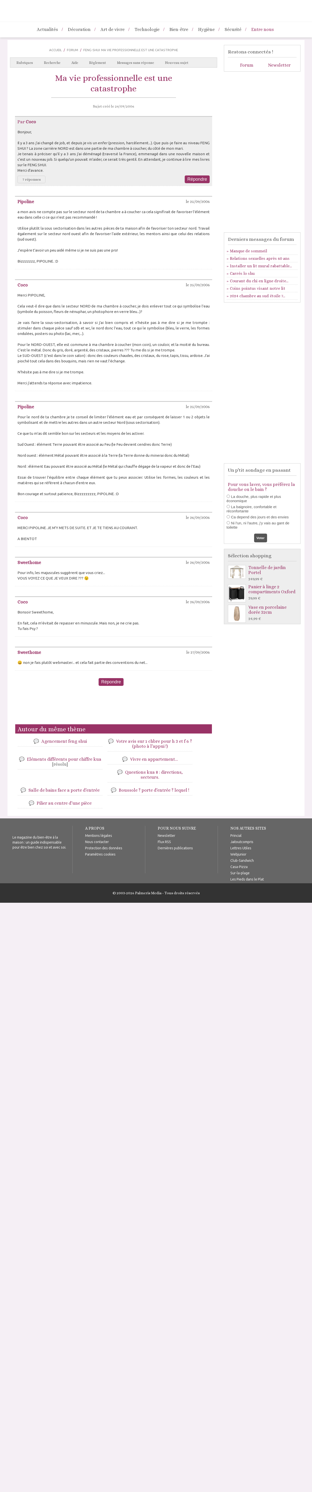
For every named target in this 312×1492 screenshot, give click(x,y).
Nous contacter (97, 842)
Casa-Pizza (239, 867)
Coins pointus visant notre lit (257, 288)
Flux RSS (164, 842)
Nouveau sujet (176, 63)
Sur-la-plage (240, 873)
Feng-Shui (91, 50)
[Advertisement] (113, 707)
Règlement (97, 63)
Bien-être (178, 29)
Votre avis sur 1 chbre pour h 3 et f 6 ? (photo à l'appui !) (154, 744)
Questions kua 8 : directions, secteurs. (154, 775)
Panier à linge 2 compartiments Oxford (263, 592)
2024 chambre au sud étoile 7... (257, 296)
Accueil (55, 50)
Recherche (52, 63)
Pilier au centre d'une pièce (64, 803)
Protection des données (103, 848)
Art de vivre (113, 29)
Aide (74, 63)
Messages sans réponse (135, 63)
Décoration (79, 29)
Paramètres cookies (100, 854)
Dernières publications (175, 848)
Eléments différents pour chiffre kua (64, 762)
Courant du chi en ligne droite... (259, 281)
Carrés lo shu (242, 273)
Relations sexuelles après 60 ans (260, 258)
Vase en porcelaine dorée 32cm (263, 613)
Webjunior (238, 854)
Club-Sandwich (242, 861)
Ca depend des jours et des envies (260, 517)
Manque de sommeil (248, 251)
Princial (236, 836)
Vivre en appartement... (154, 759)
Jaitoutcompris (241, 842)
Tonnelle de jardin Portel (263, 573)
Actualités (47, 29)
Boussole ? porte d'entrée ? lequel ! (154, 790)
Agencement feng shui (64, 741)
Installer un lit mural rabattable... (261, 266)
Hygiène (206, 29)
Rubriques (24, 63)
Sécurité (233, 29)
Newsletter (279, 65)
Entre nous (262, 29)
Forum (72, 50)
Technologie (147, 29)
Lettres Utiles (240, 848)
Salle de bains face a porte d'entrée (64, 790)
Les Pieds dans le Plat (247, 879)
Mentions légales (98, 836)
